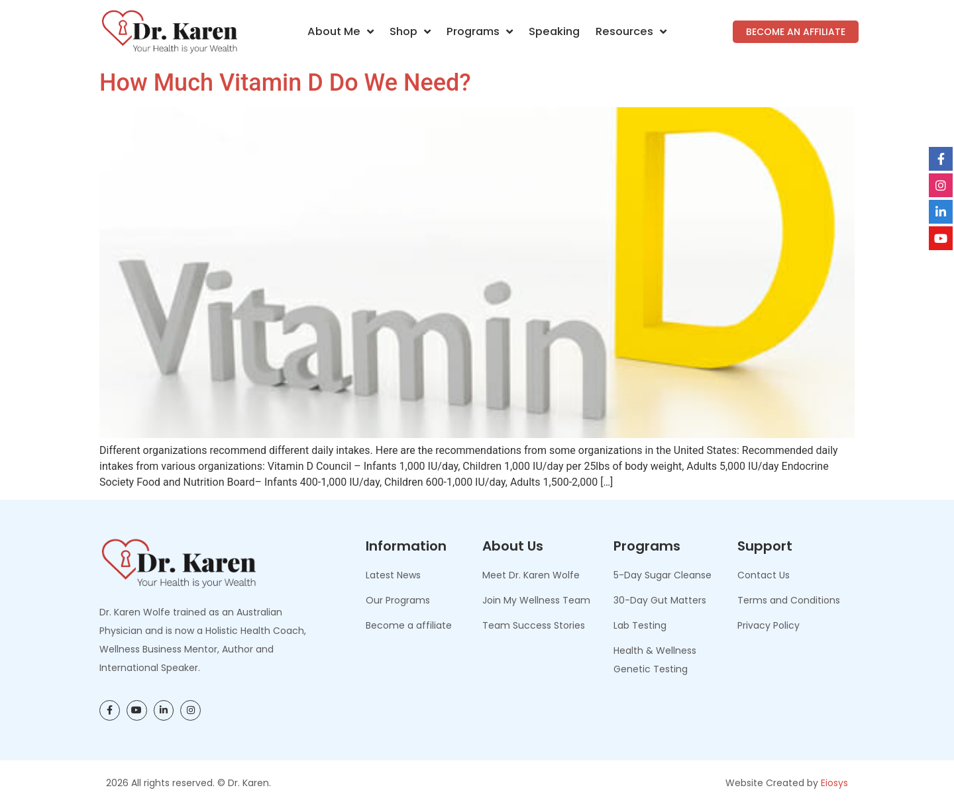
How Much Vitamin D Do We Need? (285, 83)
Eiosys (834, 782)
